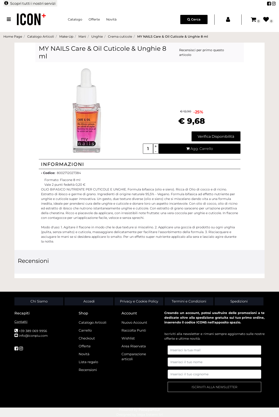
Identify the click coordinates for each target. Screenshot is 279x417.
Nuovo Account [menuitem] (134, 322)
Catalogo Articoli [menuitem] (92, 322)
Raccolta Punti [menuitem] (133, 330)
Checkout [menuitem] (87, 338)
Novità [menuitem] (111, 19)
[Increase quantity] (155, 146)
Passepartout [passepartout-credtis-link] (149, 410)
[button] (87, 110)
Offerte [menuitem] (94, 19)
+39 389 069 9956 (33, 331)
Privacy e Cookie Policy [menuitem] (139, 301)
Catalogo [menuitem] (75, 19)
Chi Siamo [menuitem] (39, 301)
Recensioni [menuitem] (88, 370)
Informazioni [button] (62, 164)
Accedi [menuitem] (89, 301)
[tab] (139, 164)
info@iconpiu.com (33, 336)
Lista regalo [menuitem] (88, 362)
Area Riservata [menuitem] (133, 346)
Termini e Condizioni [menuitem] (189, 301)
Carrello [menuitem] (85, 330)
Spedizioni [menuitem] (239, 301)
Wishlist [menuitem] (128, 338)
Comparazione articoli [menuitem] (133, 356)
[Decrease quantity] (155, 151)
